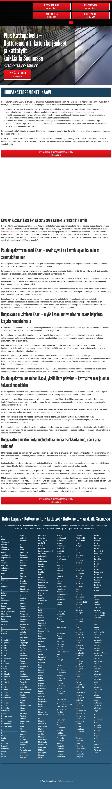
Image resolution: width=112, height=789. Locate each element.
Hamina (4, 653)
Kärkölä (41, 598)
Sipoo (77, 677)
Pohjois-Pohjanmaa (64, 704)
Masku (41, 732)
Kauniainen (24, 664)
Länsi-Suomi (43, 715)
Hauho (3, 679)
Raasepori (79, 555)
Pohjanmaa (61, 699)
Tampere (78, 751)
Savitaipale (79, 645)
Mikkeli (41, 750)
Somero (78, 695)
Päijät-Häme (80, 541)
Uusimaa (97, 618)
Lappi (40, 633)
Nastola (60, 576)
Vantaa (97, 645)
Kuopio (41, 564)
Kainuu (22, 603)
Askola (4, 571)
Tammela (79, 746)
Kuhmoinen (42, 561)
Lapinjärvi (42, 623)
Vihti (96, 682)
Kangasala (24, 614)
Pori (58, 717)
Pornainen (61, 720)
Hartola (4, 666)
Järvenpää (24, 592)
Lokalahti (42, 688)
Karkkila (23, 645)
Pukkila (60, 730)
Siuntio (78, 682)
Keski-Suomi (25, 692)
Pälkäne (78, 543)
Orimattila (61, 614)
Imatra (3, 751)
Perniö (59, 662)
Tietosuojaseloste (65, 781)
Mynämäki (61, 546)
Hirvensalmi (6, 698)
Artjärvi (4, 563)
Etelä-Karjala (6, 609)
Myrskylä (60, 548)
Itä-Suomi (23, 541)
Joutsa (22, 563)
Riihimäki (79, 584)
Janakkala (24, 552)
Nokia (59, 584)
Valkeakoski (99, 632)
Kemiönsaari (25, 679)
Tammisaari (80, 749)
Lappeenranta (43, 631)
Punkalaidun (61, 736)
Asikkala (4, 565)
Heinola (4, 684)
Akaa (3, 539)
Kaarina (23, 598)
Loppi (40, 691)
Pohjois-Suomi (63, 709)
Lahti (40, 610)
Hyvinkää (4, 713)
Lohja (40, 678)
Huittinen (4, 705)
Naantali (60, 565)
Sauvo (77, 643)
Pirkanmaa (61, 691)
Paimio (59, 636)
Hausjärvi (5, 682)
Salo (77, 627)
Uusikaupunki (99, 615)
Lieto (40, 667)
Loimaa (41, 683)
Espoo (3, 606)
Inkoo (3, 756)
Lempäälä (42, 657)
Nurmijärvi (61, 599)
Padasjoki (61, 633)
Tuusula (97, 580)
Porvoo (60, 722)
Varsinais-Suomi (100, 653)
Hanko (3, 661)
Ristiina (78, 592)
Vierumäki (98, 679)
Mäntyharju (61, 559)
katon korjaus (7, 232)
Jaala (22, 547)
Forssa (4, 633)
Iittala (3, 738)
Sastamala (79, 637)
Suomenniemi (80, 716)
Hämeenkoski (6, 721)
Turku (96, 567)
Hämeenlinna (6, 726)
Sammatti (79, 635)
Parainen (60, 641)
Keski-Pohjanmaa (27, 690)
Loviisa (41, 694)
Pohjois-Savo (62, 707)
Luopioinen (42, 702)
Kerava (22, 684)
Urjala (96, 599)
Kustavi (41, 577)
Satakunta (79, 640)
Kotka (40, 546)
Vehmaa (97, 658)
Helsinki (4, 690)
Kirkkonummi (25, 721)
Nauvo (59, 579)
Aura (3, 573)
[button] (71, 22)
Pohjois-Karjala (63, 702)
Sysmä (78, 724)
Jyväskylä (23, 581)
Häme (3, 719)
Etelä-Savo (5, 614)
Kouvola (41, 548)
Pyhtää (59, 743)
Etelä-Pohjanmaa (8, 611)
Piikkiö (59, 688)
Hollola (4, 700)
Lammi (41, 620)
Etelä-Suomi (6, 616)
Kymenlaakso (43, 590)
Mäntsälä (60, 551)
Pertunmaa (61, 667)
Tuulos (96, 575)
